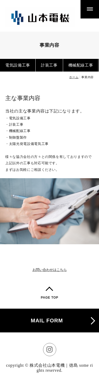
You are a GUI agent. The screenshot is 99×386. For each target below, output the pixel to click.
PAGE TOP (49, 297)
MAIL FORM (47, 320)
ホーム (73, 77)
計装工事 (49, 65)
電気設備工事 (17, 65)
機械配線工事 (80, 65)
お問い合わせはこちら (49, 270)
